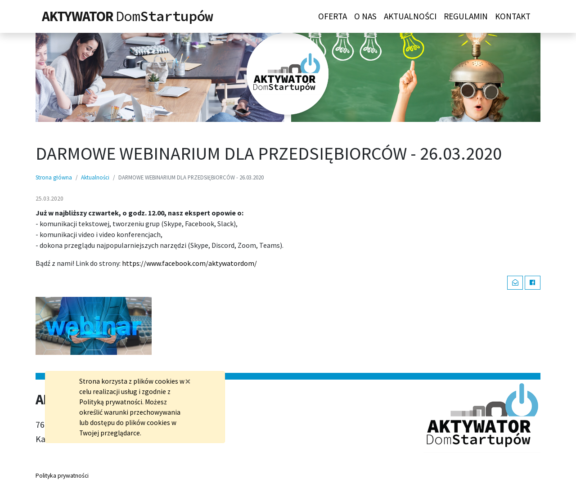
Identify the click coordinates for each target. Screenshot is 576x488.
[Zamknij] (188, 381)
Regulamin (466, 16)
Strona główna (54, 177)
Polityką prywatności (110, 402)
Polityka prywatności (62, 475)
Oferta (332, 16)
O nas (365, 16)
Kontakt (513, 16)
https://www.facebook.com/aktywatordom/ (189, 263)
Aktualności (410, 16)
